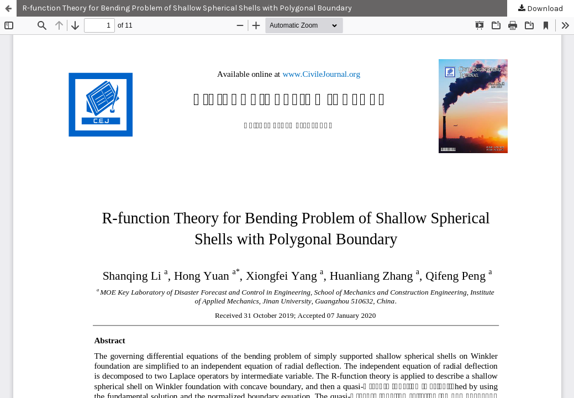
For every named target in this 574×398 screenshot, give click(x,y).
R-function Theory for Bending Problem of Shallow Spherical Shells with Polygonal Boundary (187, 8)
